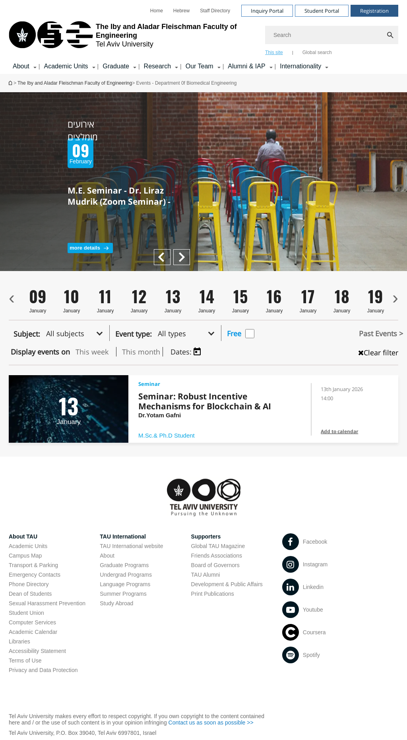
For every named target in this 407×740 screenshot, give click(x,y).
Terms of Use (25, 660)
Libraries (19, 641)
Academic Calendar (33, 632)
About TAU (23, 536)
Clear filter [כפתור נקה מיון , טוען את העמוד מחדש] (378, 352)
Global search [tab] (317, 52)
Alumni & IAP (246, 66)
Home (156, 11)
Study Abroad (116, 603)
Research (157, 66)
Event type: (133, 334)
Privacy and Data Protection (43, 670)
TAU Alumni (205, 574)
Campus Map (25, 555)
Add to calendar (339, 431)
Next (160, 253)
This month (141, 351)
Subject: (27, 334)
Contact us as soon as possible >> (211, 722)
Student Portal (321, 10)
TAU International (123, 536)
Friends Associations (216, 555)
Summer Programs (123, 594)
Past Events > (381, 333)
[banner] (203, 37)
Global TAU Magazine (218, 546)
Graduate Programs (124, 565)
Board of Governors (215, 565)
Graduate (116, 66)
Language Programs (125, 584)
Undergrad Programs (126, 574)
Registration (374, 10)
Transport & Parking (33, 565)
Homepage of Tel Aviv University (11, 83)
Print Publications (212, 594)
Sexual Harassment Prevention (47, 603)
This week (92, 351)
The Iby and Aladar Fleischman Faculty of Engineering (74, 83)
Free (234, 333)
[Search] (331, 35)
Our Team (199, 66)
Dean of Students (30, 594)
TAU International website (131, 546)
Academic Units (66, 66)
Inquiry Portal (267, 10)
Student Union (26, 613)
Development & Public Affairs (227, 584)
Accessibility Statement (37, 651)
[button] (76, 333)
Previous (184, 253)
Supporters (206, 536)
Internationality (300, 66)
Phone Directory (28, 584)
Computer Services (32, 622)
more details (85, 248)
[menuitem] (156, 10)
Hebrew (181, 11)
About (21, 66)
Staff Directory (215, 11)
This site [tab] (274, 52)
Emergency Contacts (34, 574)
